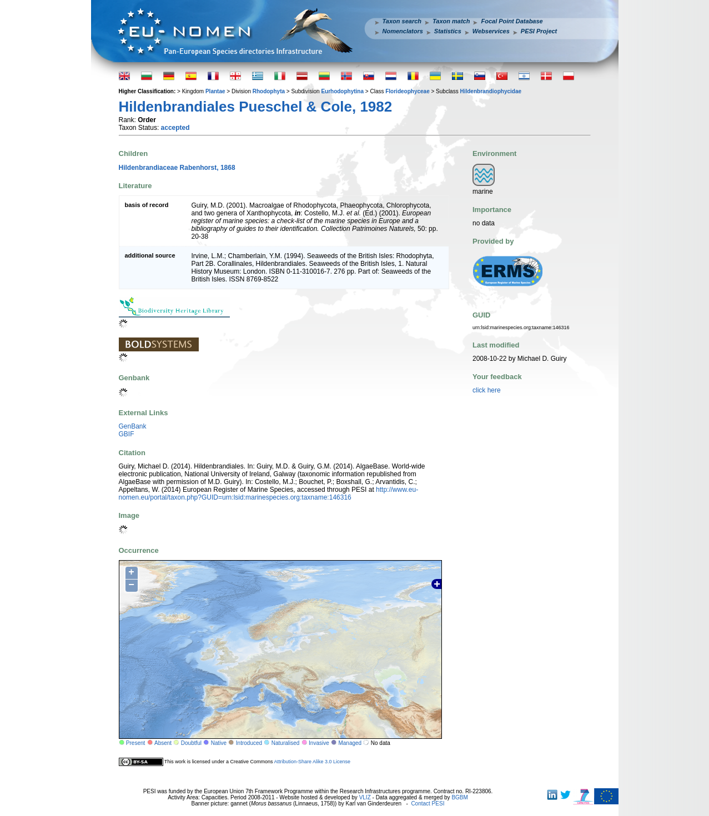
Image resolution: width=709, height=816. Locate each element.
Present (135, 743)
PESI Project (539, 31)
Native (219, 743)
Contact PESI (427, 803)
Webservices (491, 31)
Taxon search (402, 21)
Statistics (447, 31)
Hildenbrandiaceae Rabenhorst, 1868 (177, 168)
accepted (175, 128)
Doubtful (191, 743)
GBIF (126, 434)
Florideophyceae (407, 91)
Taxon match (451, 21)
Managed (349, 743)
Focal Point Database (511, 21)
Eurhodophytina (342, 91)
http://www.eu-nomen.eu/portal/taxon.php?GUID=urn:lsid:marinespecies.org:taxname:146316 (269, 493)
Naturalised (285, 743)
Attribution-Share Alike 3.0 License (312, 761)
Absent (163, 743)
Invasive (319, 743)
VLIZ (365, 797)
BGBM (459, 797)
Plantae (215, 91)
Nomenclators (403, 31)
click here (486, 390)
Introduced (249, 743)
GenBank (133, 426)
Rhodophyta (269, 91)
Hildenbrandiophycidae (490, 91)
